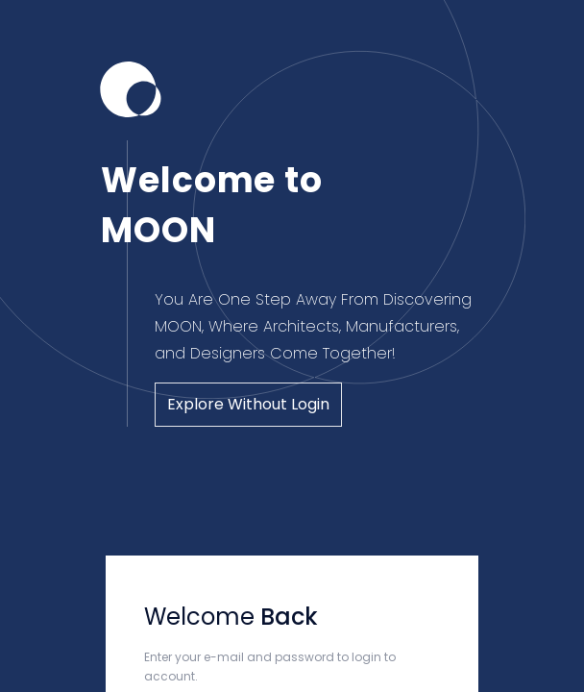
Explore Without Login (248, 404)
